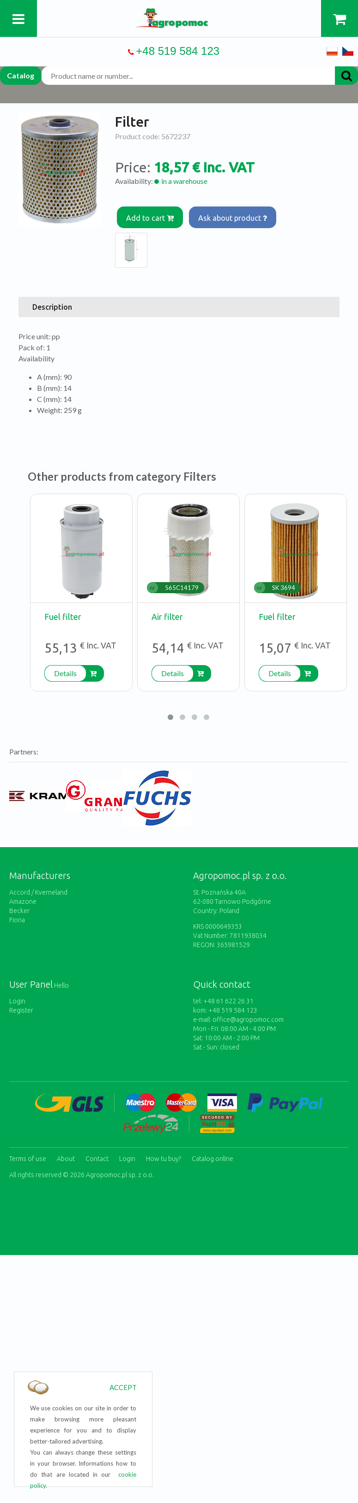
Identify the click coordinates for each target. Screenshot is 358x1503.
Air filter (167, 616)
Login (17, 1001)
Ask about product (233, 218)
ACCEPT (123, 1387)
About (66, 1158)
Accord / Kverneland (38, 892)
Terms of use (27, 1158)
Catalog (20, 75)
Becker (19, 910)
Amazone (22, 901)
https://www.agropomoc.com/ (179, 13)
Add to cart (150, 218)
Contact (97, 1158)
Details (65, 673)
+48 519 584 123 (177, 51)
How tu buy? (163, 1158)
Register (21, 1010)
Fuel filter (62, 616)
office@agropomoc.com (248, 1019)
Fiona (17, 920)
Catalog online (212, 1158)
